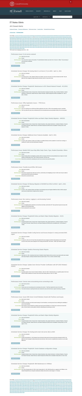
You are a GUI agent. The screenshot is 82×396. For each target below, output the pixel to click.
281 (51, 43)
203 (48, 384)
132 (56, 38)
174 (63, 39)
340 (23, 46)
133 (58, 38)
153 (28, 39)
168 (53, 39)
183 (15, 384)
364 (63, 46)
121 (38, 38)
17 (29, 35)
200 (43, 384)
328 (66, 45)
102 (69, 36)
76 (37, 36)
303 (25, 45)
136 (63, 38)
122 (40, 38)
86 (49, 36)
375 (18, 48)
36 (51, 35)
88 (51, 36)
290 (66, 43)
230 (30, 42)
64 (23, 36)
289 (65, 43)
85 (47, 36)
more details (15, 65)
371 (12, 48)
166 (50, 39)
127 (48, 38)
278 (46, 43)
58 (16, 36)
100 (66, 36)
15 (27, 35)
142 (10, 39)
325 (61, 45)
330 (70, 45)
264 (23, 43)
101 (67, 36)
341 (25, 46)
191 (28, 384)
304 (27, 45)
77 (38, 36)
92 (56, 36)
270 (33, 43)
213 (65, 384)
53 (10, 36)
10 (21, 35)
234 (37, 42)
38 (54, 35)
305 (28, 45)
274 (40, 43)
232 (33, 42)
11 (22, 35)
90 (53, 36)
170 (56, 39)
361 (58, 46)
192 (30, 384)
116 (30, 38)
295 (12, 45)
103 (70, 36)
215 (68, 384)
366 (66, 46)
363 (61, 46)
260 (17, 43)
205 (51, 384)
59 (17, 36)
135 (61, 38)
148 (20, 39)
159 (38, 39)
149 (22, 39)
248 (60, 42)
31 (46, 35)
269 (32, 43)
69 (29, 36)
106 (14, 38)
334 (14, 46)
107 (15, 38)
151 (25, 39)
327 (65, 45)
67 (26, 36)
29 (43, 35)
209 (58, 384)
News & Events (29, 10)
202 (46, 384)
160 (40, 39)
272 (37, 43)
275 (41, 43)
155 (32, 39)
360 (56, 46)
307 (32, 45)
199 (41, 384)
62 (20, 36)
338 (20, 46)
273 (38, 43)
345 (32, 46)
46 (63, 35)
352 (43, 46)
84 (46, 36)
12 (23, 35)
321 (55, 45)
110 (20, 38)
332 (10, 46)
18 (30, 35)
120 (37, 38)
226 (23, 42)
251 (65, 42)
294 (10, 45)
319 (51, 45)
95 (59, 36)
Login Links (36, 16)
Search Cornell (70, 1)
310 (37, 45)
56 (13, 36)
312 (40, 45)
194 (33, 384)
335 (15, 46)
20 (33, 35)
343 (28, 46)
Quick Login (68, 10)
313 (41, 45)
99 (64, 36)
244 (53, 42)
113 (25, 38)
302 (23, 45)
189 (25, 384)
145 (15, 39)
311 (38, 45)
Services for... (46, 16)
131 (55, 38)
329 (68, 45)
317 (48, 45)
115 (28, 38)
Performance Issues (32, 28)
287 (61, 43)
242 (50, 42)
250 (63, 42)
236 (40, 42)
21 (34, 35)
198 (40, 384)
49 (67, 35)
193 (32, 384)
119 (35, 38)
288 (63, 43)
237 (41, 42)
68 (27, 36)
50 (68, 35)
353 (45, 46)
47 (64, 35)
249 (61, 42)
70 (30, 36)
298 (17, 45)
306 (30, 45)
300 (20, 45)
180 (10, 384)
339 (22, 46)
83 (45, 36)
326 (63, 45)
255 (71, 42)
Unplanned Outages (13, 28)
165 (48, 39)
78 (39, 36)
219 (12, 42)
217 (71, 384)
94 (58, 36)
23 (36, 35)
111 (22, 38)
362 (60, 46)
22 (35, 35)
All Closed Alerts (19, 32)
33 (48, 35)
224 (20, 42)
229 (28, 42)
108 (17, 38)
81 (43, 36)
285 (58, 43)
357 (51, 46)
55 (12, 36)
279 (48, 43)
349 (38, 46)
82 (44, 36)
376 (20, 48)
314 (43, 45)
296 (14, 45)
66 (25, 36)
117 (32, 38)
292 (70, 43)
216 (70, 384)
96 (60, 36)
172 (60, 39)
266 (27, 43)
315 (45, 45)
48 (66, 35)
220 (14, 42)
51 (69, 35)
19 (31, 35)
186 (20, 384)
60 (18, 36)
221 (15, 42)
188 (23, 384)
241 (48, 42)
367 (68, 46)
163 (45, 39)
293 (71, 43)
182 (14, 384)
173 (61, 39)
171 (58, 39)
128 (50, 38)
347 (35, 46)
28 (42, 35)
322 (56, 45)
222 (17, 42)
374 (17, 48)
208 (56, 384)
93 (57, 36)
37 (53, 35)
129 (51, 38)
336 (17, 46)
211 (61, 384)
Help (60, 10)
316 (46, 45)
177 (68, 39)
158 (37, 39)
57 (14, 36)
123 (41, 38)
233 (35, 42)
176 (66, 39)
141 (71, 38)
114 (27, 38)
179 (71, 39)
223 (18, 42)
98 (63, 36)
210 (60, 384)
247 (58, 42)
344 (30, 46)
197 (38, 384)
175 (65, 39)
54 (11, 36)
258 (14, 43)
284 (56, 43)
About (54, 10)
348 (37, 46)
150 (23, 39)
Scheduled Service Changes (49, 28)
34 (49, 35)
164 (46, 39)
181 (12, 384)
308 (33, 45)
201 (45, 384)
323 (58, 45)
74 (34, 36)
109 (18, 38)
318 (50, 45)
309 (35, 45)
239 (45, 42)
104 (10, 38)
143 (12, 39)
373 (15, 48)
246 (56, 42)
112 (23, 38)
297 (15, 45)
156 (33, 39)
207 (55, 384)
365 (65, 46)
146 (17, 39)
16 (28, 35)
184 (17, 384)
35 (50, 35)
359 (55, 46)
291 (68, 43)
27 (41, 35)
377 (22, 48)
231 (32, 42)
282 (53, 43)
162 (43, 39)
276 (43, 43)
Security (38, 10)
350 (40, 46)
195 (35, 384)
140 (70, 38)
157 (35, 39)
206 (53, 384)
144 (14, 39)
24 (37, 35)
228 (27, 42)
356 (50, 46)
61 (19, 36)
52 (70, 35)
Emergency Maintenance (23, 28)
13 (24, 35)
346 (33, 46)
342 (27, 46)
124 (43, 38)
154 (30, 39)
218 (10, 42)
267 (28, 43)
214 (66, 384)
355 (48, 46)
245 (55, 42)
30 (44, 35)
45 (62, 35)
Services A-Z (47, 10)
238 (43, 42)
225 (22, 42)
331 (71, 45)
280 (50, 43)
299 (18, 45)
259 (15, 43)
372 (14, 48)
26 (40, 35)
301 (22, 45)
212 (63, 384)
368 (70, 46)
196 (37, 384)
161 (41, 39)
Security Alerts (40, 28)
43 (60, 35)
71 (31, 36)
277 (45, 43)
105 (12, 38)
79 (40, 36)
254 (70, 42)
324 (60, 45)
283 (55, 43)
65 (24, 36)
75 (36, 36)
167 (51, 39)
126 (46, 38)
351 (41, 46)
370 (10, 48)
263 (22, 43)
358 (53, 46)
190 (27, 384)
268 (30, 43)
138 (66, 38)
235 (38, 42)
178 (70, 39)
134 (60, 38)
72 (32, 36)
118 (33, 38)
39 (55, 35)
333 (12, 46)
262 (20, 43)
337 (18, 46)
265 (25, 43)
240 (46, 42)
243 (51, 42)
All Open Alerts (12, 32)
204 (50, 384)
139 (68, 38)
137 (65, 38)
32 (47, 35)
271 (35, 43)
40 (56, 35)
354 (46, 46)
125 (45, 38)
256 (10, 43)
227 (25, 42)
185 (18, 384)
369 (71, 46)
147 (18, 39)
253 (68, 42)
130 (53, 38)
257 (12, 43)
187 (22, 384)
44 (61, 35)
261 (18, 43)
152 (27, 39)
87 (50, 36)
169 (55, 39)
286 (60, 43)
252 (66, 42)
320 (53, 45)
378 (23, 48)
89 (52, 36)
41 (57, 35)
